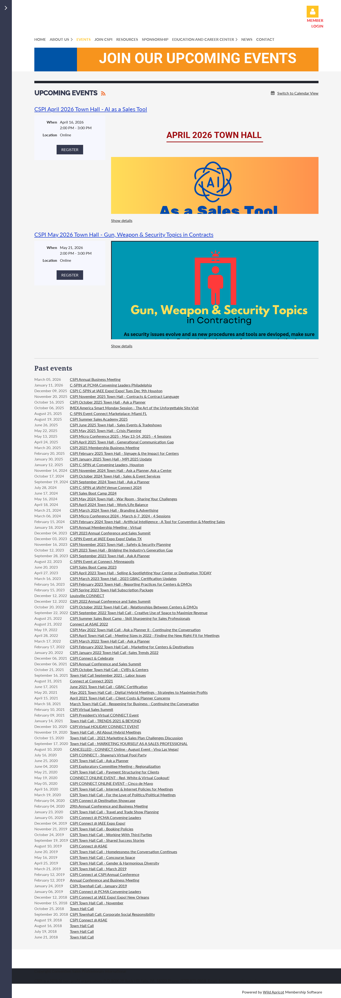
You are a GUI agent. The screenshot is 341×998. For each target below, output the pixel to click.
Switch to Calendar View (298, 93)
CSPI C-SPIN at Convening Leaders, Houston (107, 464)
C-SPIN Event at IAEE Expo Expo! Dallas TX (106, 538)
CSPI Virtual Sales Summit (91, 709)
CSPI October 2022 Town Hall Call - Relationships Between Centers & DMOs (134, 607)
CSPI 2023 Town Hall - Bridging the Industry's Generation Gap (121, 550)
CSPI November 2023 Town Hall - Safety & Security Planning (120, 544)
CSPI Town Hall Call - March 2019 (98, 868)
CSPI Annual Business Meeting (95, 379)
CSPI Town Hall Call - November (96, 903)
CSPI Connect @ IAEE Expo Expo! (97, 823)
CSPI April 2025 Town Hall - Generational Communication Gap (122, 442)
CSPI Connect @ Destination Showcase (102, 800)
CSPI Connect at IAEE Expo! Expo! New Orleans (109, 897)
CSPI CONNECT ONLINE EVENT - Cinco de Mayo (111, 783)
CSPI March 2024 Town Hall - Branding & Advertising (114, 510)
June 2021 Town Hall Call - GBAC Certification (109, 686)
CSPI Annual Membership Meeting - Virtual (105, 527)
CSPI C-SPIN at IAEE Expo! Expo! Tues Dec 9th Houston (116, 390)
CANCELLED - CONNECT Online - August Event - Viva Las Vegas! (124, 749)
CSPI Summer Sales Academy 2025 (99, 419)
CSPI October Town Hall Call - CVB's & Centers (109, 669)
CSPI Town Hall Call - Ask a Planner (99, 760)
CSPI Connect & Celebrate (92, 658)
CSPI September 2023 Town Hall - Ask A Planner (110, 555)
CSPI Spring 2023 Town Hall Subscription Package (111, 590)
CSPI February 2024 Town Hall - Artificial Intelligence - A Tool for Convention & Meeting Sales (147, 521)
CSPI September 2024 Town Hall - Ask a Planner (110, 481)
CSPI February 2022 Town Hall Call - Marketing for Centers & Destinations (132, 646)
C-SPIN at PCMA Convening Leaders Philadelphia (111, 385)
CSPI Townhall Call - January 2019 (98, 885)
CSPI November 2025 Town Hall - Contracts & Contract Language (124, 396)
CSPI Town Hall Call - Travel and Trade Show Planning (114, 811)
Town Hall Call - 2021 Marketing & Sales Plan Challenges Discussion (126, 738)
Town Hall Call (82, 908)
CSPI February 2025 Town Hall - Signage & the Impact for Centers (124, 453)
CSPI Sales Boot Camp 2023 (93, 567)
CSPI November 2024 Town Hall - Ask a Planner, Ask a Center (121, 470)
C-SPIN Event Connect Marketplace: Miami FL (108, 413)
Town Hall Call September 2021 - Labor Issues (108, 675)
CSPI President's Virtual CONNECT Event (104, 715)
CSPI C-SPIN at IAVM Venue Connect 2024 (106, 487)
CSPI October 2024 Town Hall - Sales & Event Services (115, 476)
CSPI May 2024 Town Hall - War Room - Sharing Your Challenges (123, 499)
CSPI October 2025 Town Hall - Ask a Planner (108, 402)
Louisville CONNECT (87, 595)
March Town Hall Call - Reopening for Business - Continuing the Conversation (134, 703)
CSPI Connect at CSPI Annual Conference (104, 874)
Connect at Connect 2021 (91, 681)
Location (50, 135)
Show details (121, 220)
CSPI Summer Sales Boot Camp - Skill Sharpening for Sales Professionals (130, 618)
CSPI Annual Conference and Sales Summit (105, 664)
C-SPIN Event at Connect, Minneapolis (102, 561)
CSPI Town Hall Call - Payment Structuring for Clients (114, 772)
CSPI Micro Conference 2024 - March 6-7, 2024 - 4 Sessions (120, 516)
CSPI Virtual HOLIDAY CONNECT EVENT (104, 726)
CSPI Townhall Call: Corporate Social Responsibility (112, 914)
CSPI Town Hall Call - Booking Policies (101, 829)
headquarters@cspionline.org (243, 980)
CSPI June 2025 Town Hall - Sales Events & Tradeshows (116, 425)
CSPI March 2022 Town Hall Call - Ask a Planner (110, 641)
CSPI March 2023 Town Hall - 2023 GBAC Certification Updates (123, 578)
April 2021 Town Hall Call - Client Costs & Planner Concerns (120, 698)
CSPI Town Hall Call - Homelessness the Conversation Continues (123, 851)
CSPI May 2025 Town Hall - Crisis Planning (105, 430)
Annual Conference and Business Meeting (104, 880)
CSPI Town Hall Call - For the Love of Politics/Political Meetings (123, 794)
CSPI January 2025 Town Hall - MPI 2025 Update (111, 459)
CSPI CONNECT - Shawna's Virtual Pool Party (108, 755)
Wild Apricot (273, 992)
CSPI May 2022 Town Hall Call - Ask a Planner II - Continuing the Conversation (135, 629)
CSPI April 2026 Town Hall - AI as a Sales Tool (90, 109)
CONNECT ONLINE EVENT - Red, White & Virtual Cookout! (119, 777)
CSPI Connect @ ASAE (88, 846)
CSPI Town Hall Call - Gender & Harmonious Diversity (114, 863)
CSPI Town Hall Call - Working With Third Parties (111, 834)
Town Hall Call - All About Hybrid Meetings (105, 732)
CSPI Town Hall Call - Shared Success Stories (107, 840)
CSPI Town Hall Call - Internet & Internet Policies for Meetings (121, 789)
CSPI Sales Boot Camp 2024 (93, 493)
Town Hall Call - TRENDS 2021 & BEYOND (105, 720)
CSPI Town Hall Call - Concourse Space (102, 857)
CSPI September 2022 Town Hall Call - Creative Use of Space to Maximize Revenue (138, 612)
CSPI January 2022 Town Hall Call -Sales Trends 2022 (114, 652)
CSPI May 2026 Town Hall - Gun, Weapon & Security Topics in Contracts (123, 234)
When (52, 122)
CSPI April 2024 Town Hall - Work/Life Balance (109, 504)
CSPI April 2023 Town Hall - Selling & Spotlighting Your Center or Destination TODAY (140, 572)
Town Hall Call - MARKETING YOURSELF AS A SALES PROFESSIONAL (129, 743)
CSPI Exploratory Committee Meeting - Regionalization (115, 766)
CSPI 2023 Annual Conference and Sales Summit (110, 533)
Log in (313, 12)
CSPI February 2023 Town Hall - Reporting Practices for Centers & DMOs (131, 584)
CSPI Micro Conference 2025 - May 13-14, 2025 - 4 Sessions (120, 436)
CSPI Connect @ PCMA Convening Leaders (105, 817)
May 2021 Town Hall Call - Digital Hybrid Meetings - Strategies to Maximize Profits (139, 692)
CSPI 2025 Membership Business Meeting (104, 447)
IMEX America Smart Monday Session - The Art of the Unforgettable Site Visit (134, 407)
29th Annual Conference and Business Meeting (109, 806)
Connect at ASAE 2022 (89, 624)
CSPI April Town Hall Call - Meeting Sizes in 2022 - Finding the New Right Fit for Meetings (145, 635)
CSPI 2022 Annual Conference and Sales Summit (110, 601)
